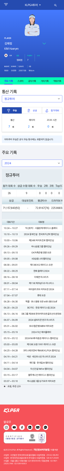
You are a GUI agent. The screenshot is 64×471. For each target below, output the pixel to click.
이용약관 (54, 449)
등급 (18, 55)
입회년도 (21, 66)
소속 (38, 55)
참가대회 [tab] (52, 110)
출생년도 (6, 66)
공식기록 (32, 80)
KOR (10, 55)
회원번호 (13, 66)
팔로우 (7, 422)
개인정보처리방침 (41, 449)
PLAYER (7, 38)
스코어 (20, 80)
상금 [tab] (32, 110)
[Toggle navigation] (6, 5)
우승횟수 (29, 55)
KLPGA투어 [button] (31, 5)
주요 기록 (8, 80)
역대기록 (57, 80)
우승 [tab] (12, 110)
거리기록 (45, 80)
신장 (30, 66)
